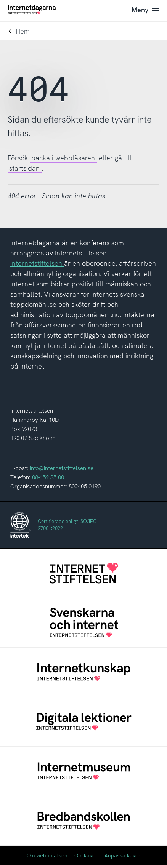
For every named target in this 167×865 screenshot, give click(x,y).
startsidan (24, 168)
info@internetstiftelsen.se (61, 468)
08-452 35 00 (48, 477)
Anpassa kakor (122, 855)
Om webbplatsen (47, 855)
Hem (23, 31)
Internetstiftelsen (37, 263)
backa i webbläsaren (63, 157)
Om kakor (86, 855)
